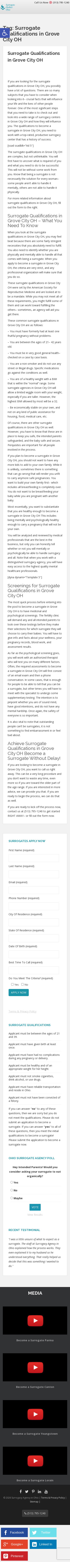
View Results (35, 1214)
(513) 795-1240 (61, 2)
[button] (5, 33)
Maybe (18, 1198)
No (15, 1190)
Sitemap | (35, 1501)
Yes (16, 1182)
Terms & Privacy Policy (22, 1011)
